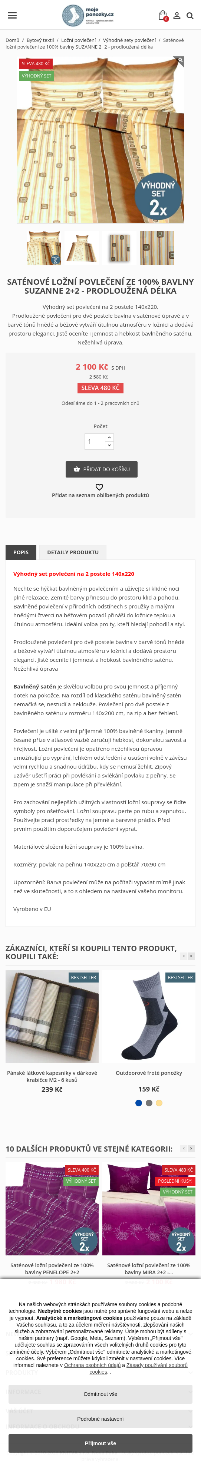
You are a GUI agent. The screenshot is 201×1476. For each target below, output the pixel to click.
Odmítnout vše (100, 1394)
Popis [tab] (21, 552)
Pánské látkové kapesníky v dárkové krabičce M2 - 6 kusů (52, 1076)
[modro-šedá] (138, 1103)
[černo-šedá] (149, 1103)
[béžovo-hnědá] (159, 1103)
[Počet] (95, 441)
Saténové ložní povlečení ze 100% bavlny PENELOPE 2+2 (51, 1269)
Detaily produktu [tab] (73, 552)
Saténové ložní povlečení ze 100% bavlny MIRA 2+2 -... (148, 1269)
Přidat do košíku (101, 469)
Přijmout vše (100, 1443)
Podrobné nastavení (100, 1419)
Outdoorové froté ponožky (149, 1072)
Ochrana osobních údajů (92, 1365)
